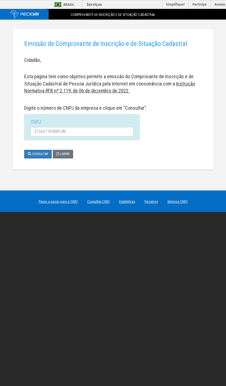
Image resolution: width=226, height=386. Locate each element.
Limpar (62, 154)
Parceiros (151, 201)
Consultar (38, 154)
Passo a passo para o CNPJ (58, 201)
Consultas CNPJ (98, 201)
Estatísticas (127, 201)
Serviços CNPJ (177, 201)
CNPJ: (36, 122)
